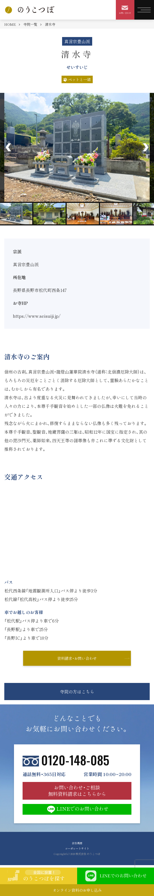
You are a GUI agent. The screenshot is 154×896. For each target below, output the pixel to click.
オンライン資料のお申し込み (77, 890)
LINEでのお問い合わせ (77, 809)
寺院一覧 (30, 24)
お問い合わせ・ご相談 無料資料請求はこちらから (77, 791)
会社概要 (77, 843)
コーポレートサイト (77, 848)
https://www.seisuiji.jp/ (36, 316)
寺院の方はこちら (77, 691)
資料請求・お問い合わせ (77, 658)
